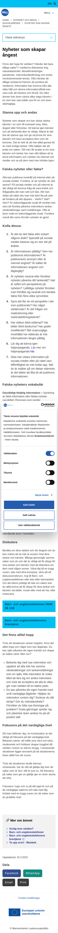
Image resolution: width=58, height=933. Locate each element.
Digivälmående (11, 23)
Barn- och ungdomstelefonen (26, 832)
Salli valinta (29, 515)
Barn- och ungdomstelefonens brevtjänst (25, 622)
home (5, 20)
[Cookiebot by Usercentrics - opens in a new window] (41, 405)
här (32, 351)
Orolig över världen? (21, 828)
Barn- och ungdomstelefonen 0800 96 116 (28, 606)
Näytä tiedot (42, 495)
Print (23, 882)
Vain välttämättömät (29, 525)
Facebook (11, 873)
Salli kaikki (29, 504)
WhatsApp (33, 873)
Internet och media (25, 20)
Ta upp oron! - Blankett (22, 842)
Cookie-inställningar (29, 898)
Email (9, 882)
